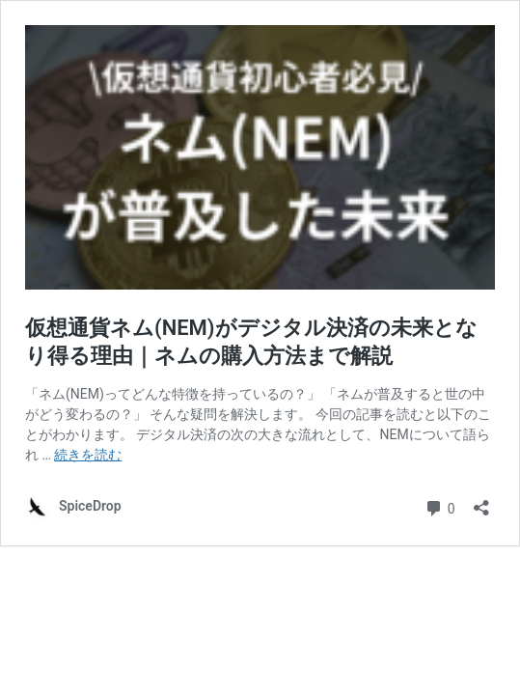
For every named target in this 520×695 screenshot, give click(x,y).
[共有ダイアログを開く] (481, 501)
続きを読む (88, 454)
